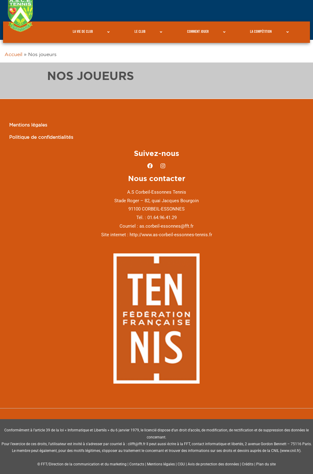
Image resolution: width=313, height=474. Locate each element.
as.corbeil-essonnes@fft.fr (166, 226)
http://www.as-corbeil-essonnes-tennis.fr (171, 234)
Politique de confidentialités (41, 137)
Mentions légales (28, 124)
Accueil (13, 54)
